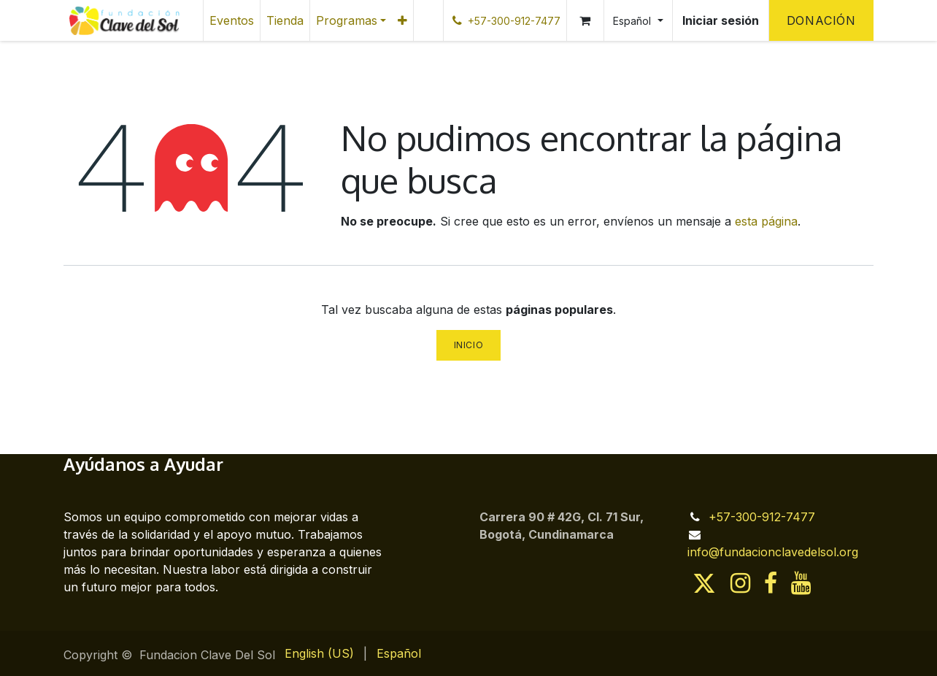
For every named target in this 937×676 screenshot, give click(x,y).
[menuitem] (232, 20)
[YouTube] (801, 583)
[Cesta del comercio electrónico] (585, 20)
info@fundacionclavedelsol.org (772, 552)
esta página (766, 221)
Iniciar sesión (720, 20)
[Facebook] (770, 583)
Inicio (469, 344)
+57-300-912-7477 (762, 517)
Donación (821, 20)
